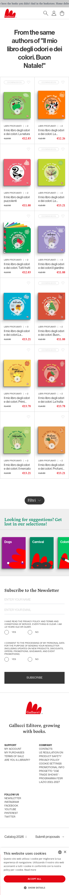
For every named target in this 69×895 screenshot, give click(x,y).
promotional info (51, 767)
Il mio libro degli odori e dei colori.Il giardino (51, 266)
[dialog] (34, 871)
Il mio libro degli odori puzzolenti (17, 199)
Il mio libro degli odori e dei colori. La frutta (51, 399)
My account (12, 749)
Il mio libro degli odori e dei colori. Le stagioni (51, 199)
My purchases (14, 752)
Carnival (45, 542)
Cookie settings (50, 763)
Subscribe (34, 677)
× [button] (64, 852)
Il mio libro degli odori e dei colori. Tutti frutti (17, 266)
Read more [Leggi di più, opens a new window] (30, 869)
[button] (34, 887)
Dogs (15, 542)
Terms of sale (14, 756)
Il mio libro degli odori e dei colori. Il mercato (17, 466)
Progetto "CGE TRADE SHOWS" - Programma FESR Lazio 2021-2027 (51, 777)
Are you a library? (17, 760)
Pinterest (11, 813)
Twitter (9, 817)
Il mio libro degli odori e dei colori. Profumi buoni (51, 466)
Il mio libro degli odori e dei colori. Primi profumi (17, 399)
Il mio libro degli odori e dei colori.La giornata (17, 333)
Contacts (45, 749)
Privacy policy (49, 760)
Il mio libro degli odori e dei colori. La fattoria (51, 132)
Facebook (11, 805)
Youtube (10, 809)
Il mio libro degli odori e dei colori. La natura (17, 132)
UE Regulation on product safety (51, 754)
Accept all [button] (34, 878)
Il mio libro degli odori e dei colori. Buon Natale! (51, 333)
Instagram (11, 802)
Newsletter (12, 798)
